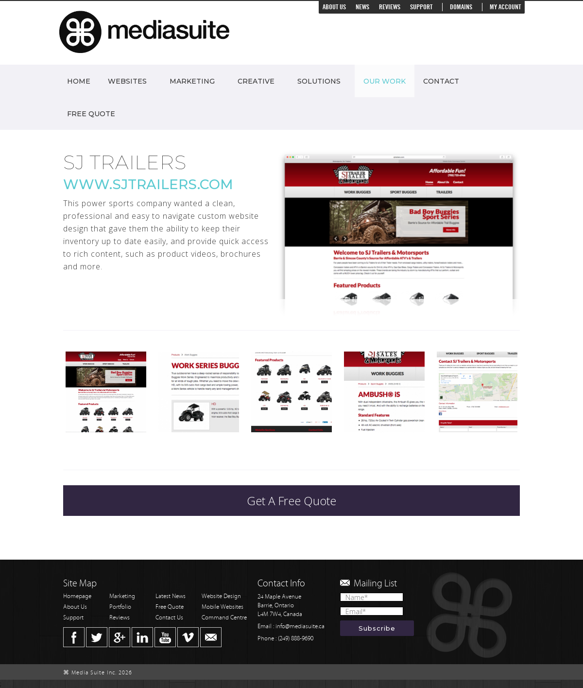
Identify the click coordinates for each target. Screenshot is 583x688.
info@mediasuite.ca (300, 626)
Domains (461, 7)
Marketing (192, 81)
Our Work (384, 81)
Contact (441, 81)
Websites (127, 81)
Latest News (170, 596)
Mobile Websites (222, 607)
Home (78, 81)
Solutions (319, 81)
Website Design (221, 596)
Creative (256, 81)
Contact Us (169, 617)
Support (421, 7)
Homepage (77, 596)
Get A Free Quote (291, 501)
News (362, 7)
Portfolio (120, 607)
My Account (505, 7)
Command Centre (224, 617)
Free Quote (91, 113)
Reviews (389, 7)
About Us (334, 7)
